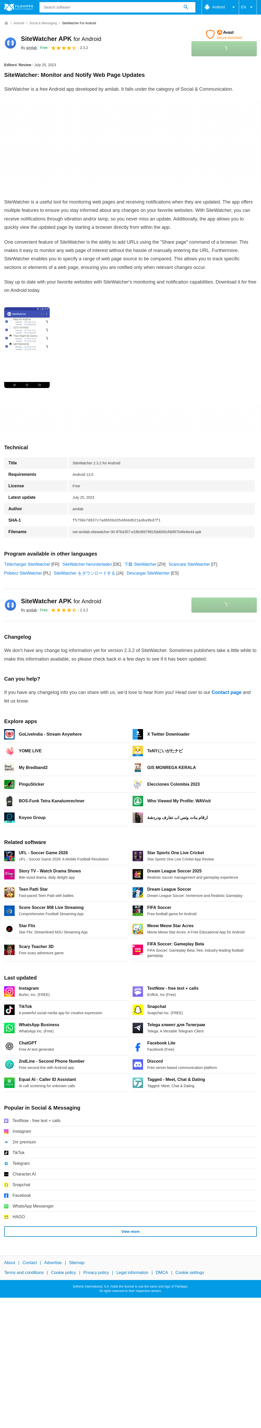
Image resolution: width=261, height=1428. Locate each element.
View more (130, 1231)
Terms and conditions (24, 1273)
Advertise (53, 1262)
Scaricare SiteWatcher (189, 564)
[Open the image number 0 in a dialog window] (27, 347)
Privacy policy (96, 1273)
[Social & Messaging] (43, 23)
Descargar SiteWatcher (148, 573)
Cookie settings (189, 1273)
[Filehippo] (18, 7)
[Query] (117, 7)
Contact (29, 1262)
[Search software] (186, 7)
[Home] (6, 23)
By (29, 48)
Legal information (132, 1273)
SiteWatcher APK (61, 38)
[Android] (18, 23)
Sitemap (76, 1262)
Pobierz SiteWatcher (23, 573)
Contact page (226, 692)
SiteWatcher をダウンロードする (84, 573)
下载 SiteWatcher (140, 564)
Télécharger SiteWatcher (27, 564)
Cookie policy (63, 1273)
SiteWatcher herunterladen (87, 564)
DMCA (162, 1273)
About (9, 1262)
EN (247, 7)
